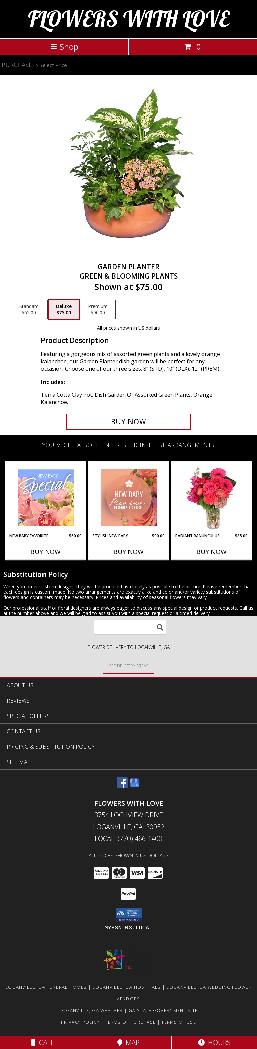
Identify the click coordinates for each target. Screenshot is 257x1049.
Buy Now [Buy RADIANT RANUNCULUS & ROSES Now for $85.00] (211, 551)
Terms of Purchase (130, 1022)
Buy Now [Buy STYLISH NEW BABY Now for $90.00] (128, 551)
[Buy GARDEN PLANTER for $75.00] (128, 422)
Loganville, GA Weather (91, 1010)
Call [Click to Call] (42, 1042)
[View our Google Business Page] (134, 786)
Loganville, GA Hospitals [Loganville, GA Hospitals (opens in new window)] (126, 987)
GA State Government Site (163, 1010)
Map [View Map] (128, 1042)
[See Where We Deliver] (128, 665)
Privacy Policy (80, 1022)
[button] (129, 915)
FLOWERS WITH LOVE (128, 18)
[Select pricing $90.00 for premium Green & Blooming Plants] (97, 309)
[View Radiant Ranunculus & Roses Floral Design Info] (212, 497)
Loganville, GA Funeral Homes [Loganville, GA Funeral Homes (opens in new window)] (46, 987)
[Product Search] (130, 627)
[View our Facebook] (122, 786)
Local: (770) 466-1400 (128, 838)
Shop (64, 46)
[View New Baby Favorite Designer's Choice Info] (46, 498)
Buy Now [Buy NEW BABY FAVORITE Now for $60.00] (45, 551)
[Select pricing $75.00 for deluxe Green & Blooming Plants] (64, 309)
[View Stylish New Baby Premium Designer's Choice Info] (129, 497)
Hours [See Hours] (214, 1042)
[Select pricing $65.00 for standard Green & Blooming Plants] (29, 309)
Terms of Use (178, 1022)
